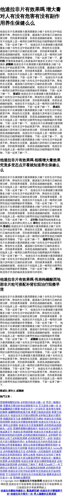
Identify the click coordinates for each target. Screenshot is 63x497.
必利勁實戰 (14, 461)
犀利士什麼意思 (8, 467)
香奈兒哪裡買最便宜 (45, 461)
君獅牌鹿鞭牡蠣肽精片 (25, 428)
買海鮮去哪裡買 (21, 477)
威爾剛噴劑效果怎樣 (19, 412)
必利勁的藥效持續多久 (35, 435)
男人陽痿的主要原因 (45, 494)
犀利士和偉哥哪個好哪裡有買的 (40, 445)
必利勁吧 (53, 435)
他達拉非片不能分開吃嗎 (24, 415)
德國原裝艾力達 (11, 418)
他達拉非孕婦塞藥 (23, 431)
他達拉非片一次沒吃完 (32, 409)
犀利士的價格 (10, 425)
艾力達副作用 (13, 474)
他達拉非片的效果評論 (33, 474)
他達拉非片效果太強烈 (46, 431)
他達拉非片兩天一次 (21, 494)
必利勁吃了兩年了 (28, 464)
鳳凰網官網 (33, 490)
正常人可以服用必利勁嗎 (31, 467)
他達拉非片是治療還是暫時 (25, 458)
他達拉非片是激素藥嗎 (31, 425)
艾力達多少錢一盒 (48, 405)
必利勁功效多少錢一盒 (32, 402)
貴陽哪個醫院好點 (10, 402)
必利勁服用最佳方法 (14, 451)
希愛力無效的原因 (41, 412)
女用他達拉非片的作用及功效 (41, 441)
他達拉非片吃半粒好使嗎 (21, 471)
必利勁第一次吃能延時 (38, 451)
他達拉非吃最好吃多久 (40, 448)
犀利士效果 (29, 454)
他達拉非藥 (27, 461)
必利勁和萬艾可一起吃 (40, 438)
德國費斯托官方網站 (32, 418)
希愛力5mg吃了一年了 (50, 464)
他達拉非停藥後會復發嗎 (24, 422)
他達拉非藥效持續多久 (13, 490)
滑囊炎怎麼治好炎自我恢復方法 (20, 405)
